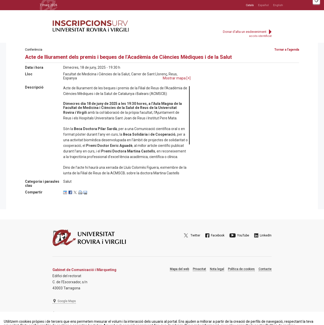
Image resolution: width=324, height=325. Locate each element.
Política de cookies (241, 269)
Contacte (265, 269)
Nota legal (217, 269)
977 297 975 (66, 313)
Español (263, 5)
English (278, 5)
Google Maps (67, 301)
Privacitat (199, 269)
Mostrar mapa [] (177, 78)
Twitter (195, 235)
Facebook (217, 235)
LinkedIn (266, 235)
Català (250, 5)
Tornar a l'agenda (286, 49)
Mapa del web (179, 269)
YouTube (243, 235)
